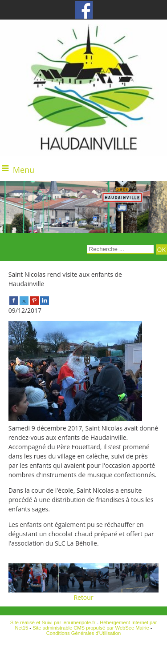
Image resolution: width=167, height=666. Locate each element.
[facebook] (13, 300)
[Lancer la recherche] (161, 249)
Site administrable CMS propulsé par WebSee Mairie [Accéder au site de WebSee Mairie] (91, 627)
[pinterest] (34, 300)
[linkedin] (44, 300)
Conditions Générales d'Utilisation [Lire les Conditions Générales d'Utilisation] (83, 633)
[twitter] (24, 300)
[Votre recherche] (120, 249)
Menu (23, 169)
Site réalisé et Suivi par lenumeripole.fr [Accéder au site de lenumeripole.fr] (53, 622)
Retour (83, 597)
